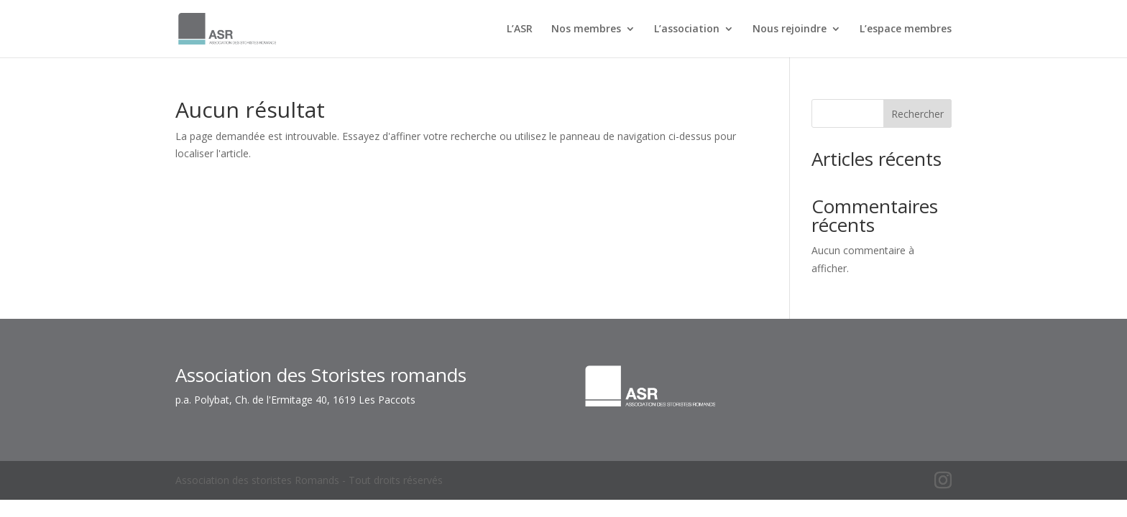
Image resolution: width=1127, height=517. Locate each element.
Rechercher (917, 114)
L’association (686, 29)
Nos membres (586, 29)
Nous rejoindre (790, 29)
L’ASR (520, 29)
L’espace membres (906, 29)
